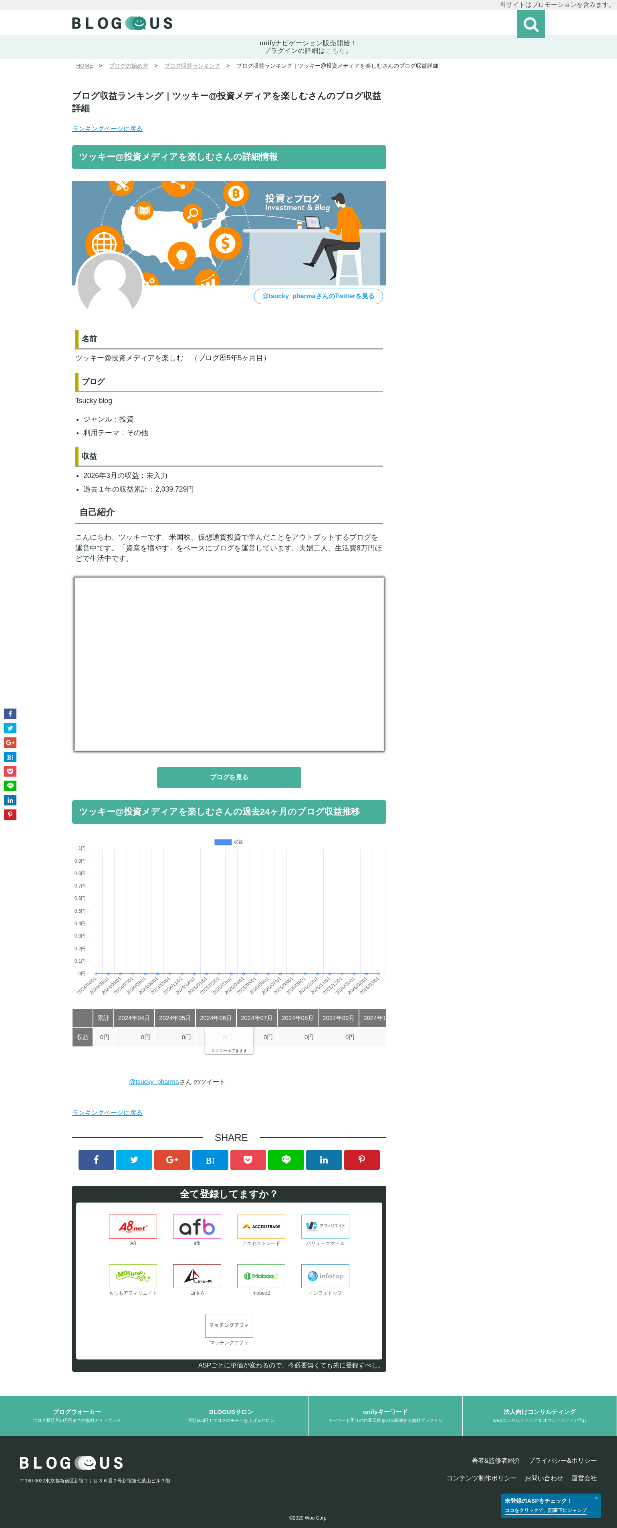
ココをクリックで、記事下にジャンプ (546, 1510)
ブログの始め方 (128, 65)
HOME (84, 65)
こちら (335, 50)
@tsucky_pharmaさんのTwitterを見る (318, 296)
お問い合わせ (544, 1478)
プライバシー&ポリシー (562, 1460)
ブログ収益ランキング (192, 65)
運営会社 (584, 1478)
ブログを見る (229, 777)
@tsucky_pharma (154, 1081)
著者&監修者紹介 (496, 1460)
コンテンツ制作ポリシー (481, 1478)
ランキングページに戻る (107, 128)
